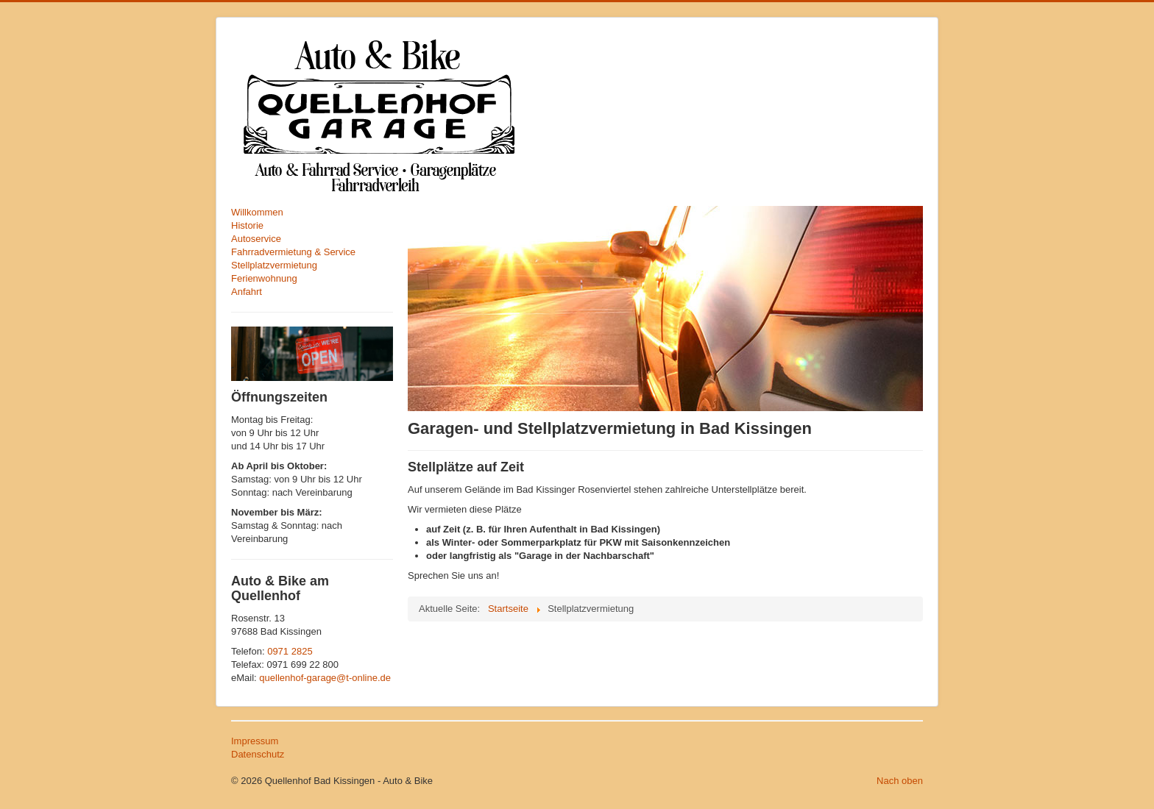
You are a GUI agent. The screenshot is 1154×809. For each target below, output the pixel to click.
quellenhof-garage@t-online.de (325, 677)
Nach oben (900, 780)
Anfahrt (246, 291)
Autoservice (256, 238)
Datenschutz (257, 754)
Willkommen (257, 212)
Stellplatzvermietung (274, 265)
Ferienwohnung (264, 278)
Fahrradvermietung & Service (293, 251)
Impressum (254, 740)
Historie (247, 225)
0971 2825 (289, 651)
